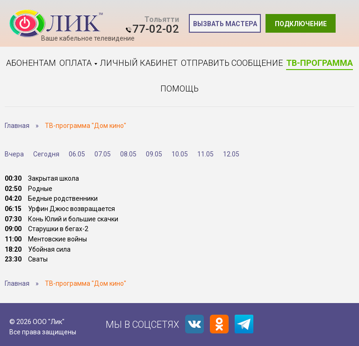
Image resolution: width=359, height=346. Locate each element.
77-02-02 (155, 28)
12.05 (231, 154)
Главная (17, 125)
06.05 (77, 154)
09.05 (154, 154)
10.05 (180, 154)
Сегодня (46, 154)
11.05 (205, 154)
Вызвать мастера (225, 24)
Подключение (301, 24)
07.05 (102, 154)
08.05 (128, 154)
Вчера (14, 154)
